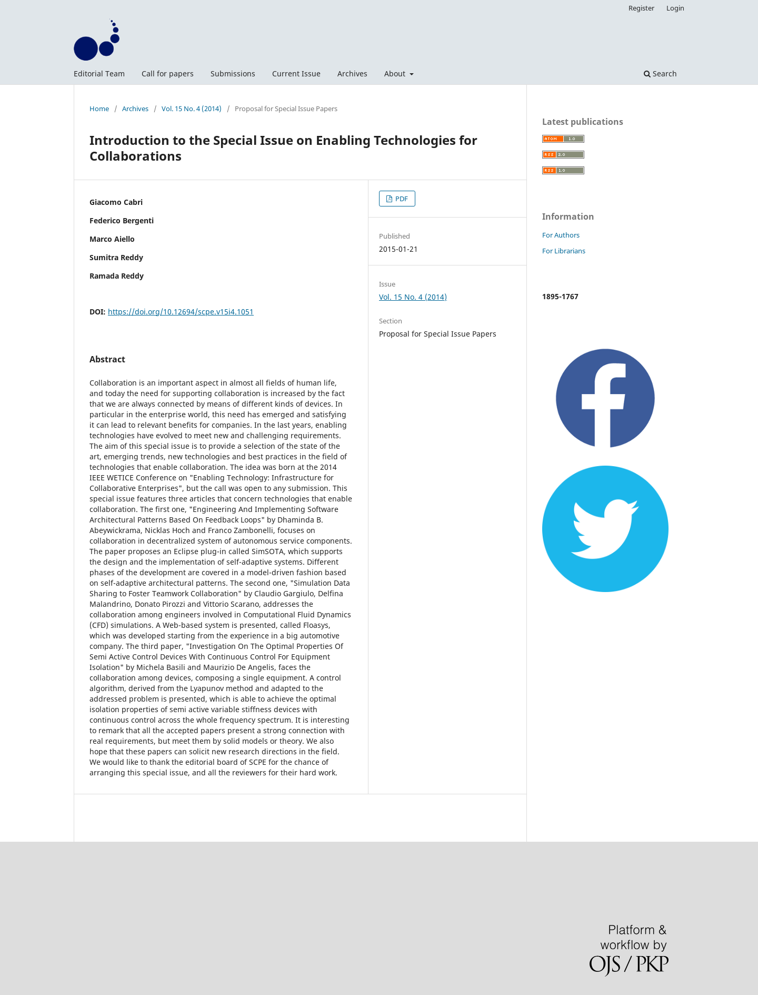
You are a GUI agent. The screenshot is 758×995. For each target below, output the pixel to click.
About (395, 73)
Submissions (233, 73)
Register (641, 8)
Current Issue (296, 73)
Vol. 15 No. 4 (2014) (192, 108)
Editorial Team (99, 73)
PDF (401, 198)
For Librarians (563, 250)
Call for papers (168, 73)
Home (99, 108)
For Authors (561, 235)
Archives (352, 73)
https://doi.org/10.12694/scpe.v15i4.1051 (181, 312)
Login (675, 8)
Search (660, 73)
